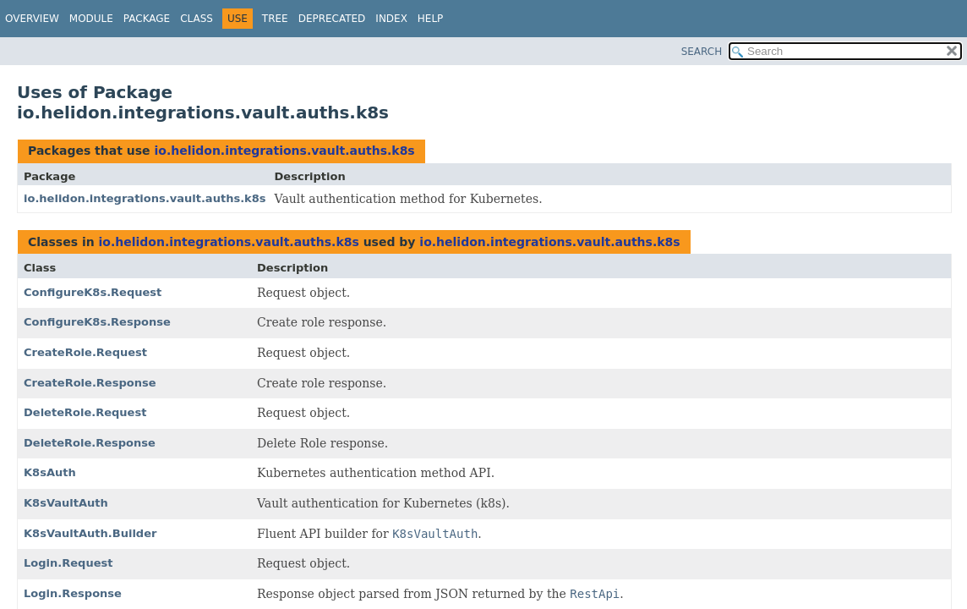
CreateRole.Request (85, 352)
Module (91, 19)
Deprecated (332, 19)
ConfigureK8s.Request (92, 292)
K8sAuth (50, 472)
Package (146, 19)
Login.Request (68, 563)
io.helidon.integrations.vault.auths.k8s (284, 150)
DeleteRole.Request (85, 412)
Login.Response (73, 593)
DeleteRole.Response (90, 442)
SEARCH (702, 52)
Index (391, 19)
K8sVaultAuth (66, 503)
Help (431, 19)
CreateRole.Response (90, 382)
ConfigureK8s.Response (97, 321)
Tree (275, 19)
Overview (32, 19)
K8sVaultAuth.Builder (90, 533)
